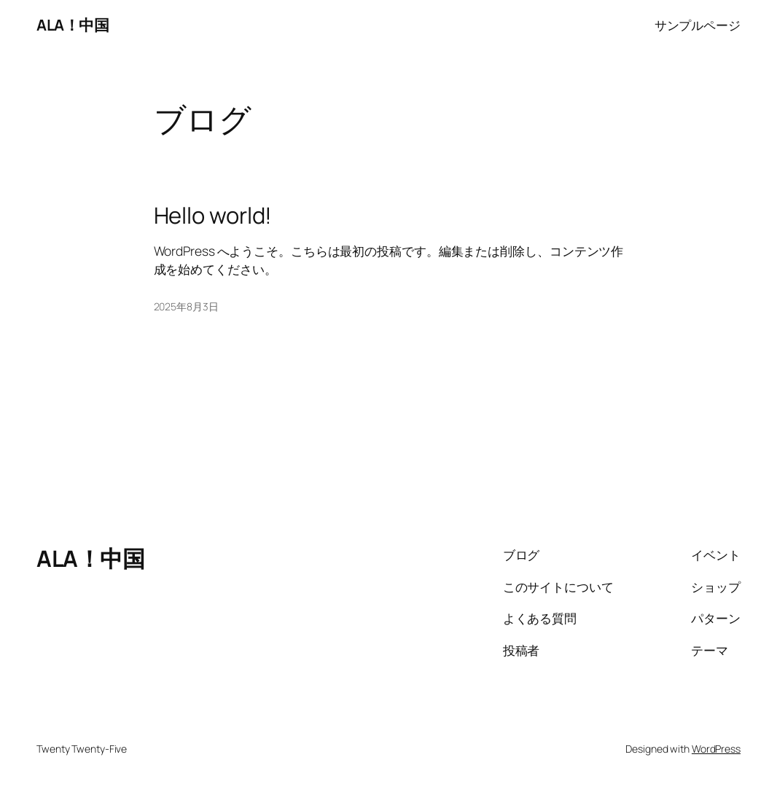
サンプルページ (698, 25)
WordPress (716, 749)
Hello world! (213, 215)
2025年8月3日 (186, 306)
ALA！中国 (72, 25)
